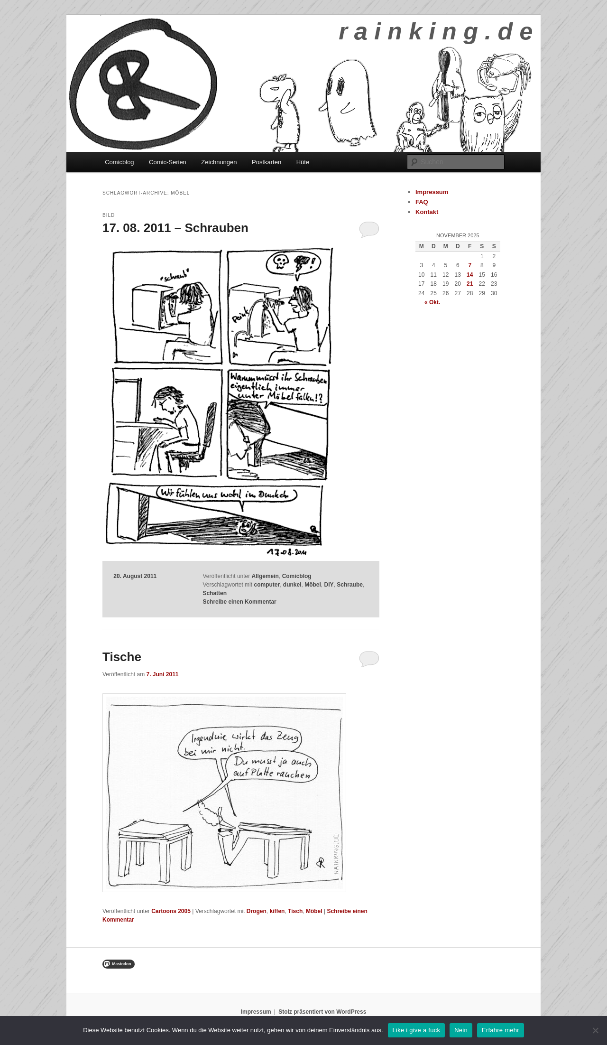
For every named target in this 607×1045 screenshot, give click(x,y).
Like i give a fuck (417, 1030)
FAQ (421, 201)
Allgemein (265, 576)
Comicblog (119, 162)
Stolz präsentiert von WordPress (322, 1011)
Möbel (312, 584)
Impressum (431, 192)
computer (267, 584)
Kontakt (426, 211)
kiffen (277, 911)
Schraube (350, 584)
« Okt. (432, 302)
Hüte (302, 162)
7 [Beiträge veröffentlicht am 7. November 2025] (469, 265)
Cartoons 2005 (171, 911)
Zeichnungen (219, 162)
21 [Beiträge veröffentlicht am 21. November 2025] (470, 283)
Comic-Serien (167, 162)
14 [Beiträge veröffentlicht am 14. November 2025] (470, 274)
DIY (329, 584)
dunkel (292, 584)
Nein (461, 1030)
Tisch (295, 911)
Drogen (257, 911)
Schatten (214, 593)
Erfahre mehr (500, 1030)
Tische (121, 657)
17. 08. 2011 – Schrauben (175, 228)
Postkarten (266, 162)
